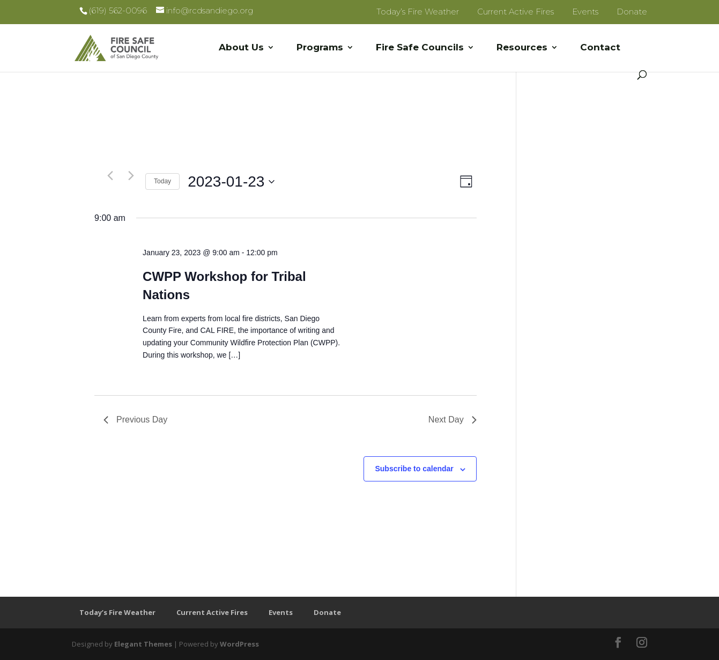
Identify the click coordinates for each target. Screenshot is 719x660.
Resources (521, 48)
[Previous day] (109, 175)
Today (162, 181)
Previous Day (135, 419)
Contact (600, 48)
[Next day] (130, 175)
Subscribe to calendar (414, 468)
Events (585, 11)
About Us (241, 48)
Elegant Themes (143, 644)
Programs (320, 48)
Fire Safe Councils (420, 48)
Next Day (452, 419)
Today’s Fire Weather (417, 11)
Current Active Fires (515, 11)
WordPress (239, 644)
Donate (632, 11)
